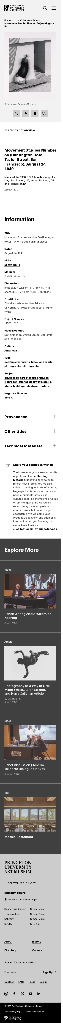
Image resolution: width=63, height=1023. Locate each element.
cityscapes (11, 377)
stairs (47, 381)
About (8, 941)
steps (8, 385)
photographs (30, 366)
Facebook (14, 993)
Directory (10, 950)
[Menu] (53, 8)
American (10, 350)
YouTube (30, 993)
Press (32, 981)
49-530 (8, 397)
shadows (32, 385)
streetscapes (29, 377)
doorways (35, 381)
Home (7, 20)
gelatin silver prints (17, 361)
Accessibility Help (12, 1011)
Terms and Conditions (35, 1011)
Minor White (12, 264)
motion (44, 385)
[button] (17, 867)
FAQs (21, 981)
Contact (9, 981)
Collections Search (30, 20)
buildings (19, 385)
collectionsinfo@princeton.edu (36, 528)
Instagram (6, 993)
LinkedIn (39, 993)
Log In (43, 981)
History (36, 941)
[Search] (44, 8)
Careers (37, 950)
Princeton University (35, 1006)
